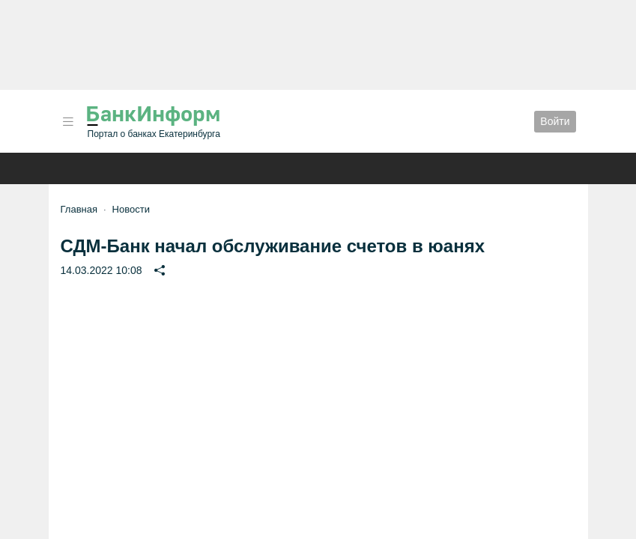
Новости (131, 209)
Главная (79, 209)
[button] (68, 122)
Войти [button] (554, 121)
